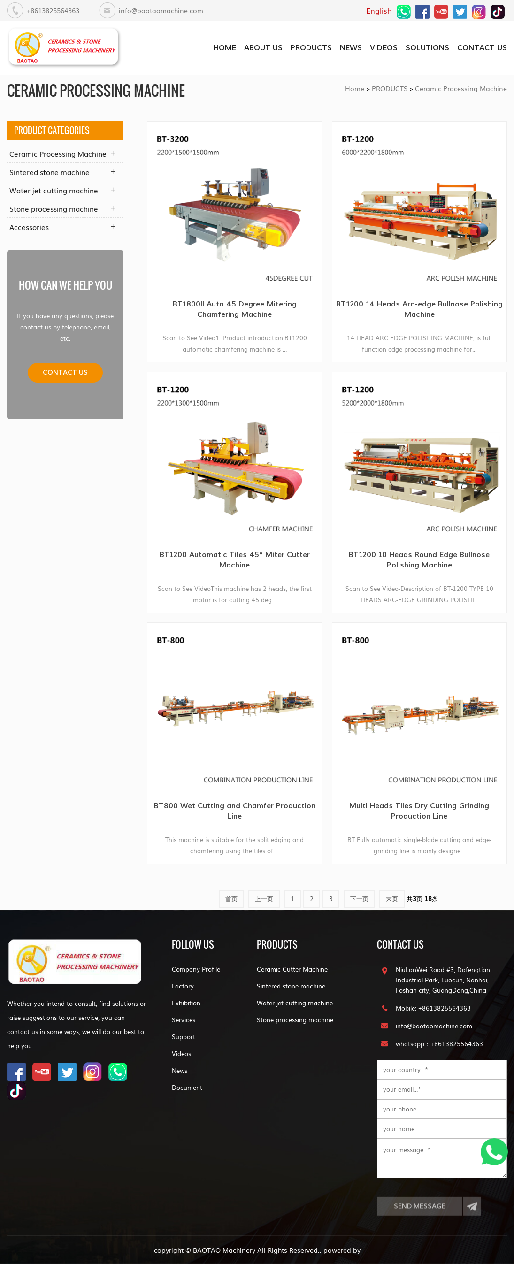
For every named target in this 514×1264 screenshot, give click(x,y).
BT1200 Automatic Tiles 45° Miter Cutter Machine (235, 560)
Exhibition (186, 1002)
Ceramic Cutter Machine (292, 969)
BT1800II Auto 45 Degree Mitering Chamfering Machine (235, 309)
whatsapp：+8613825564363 (439, 1043)
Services (183, 1019)
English (379, 10)
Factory (183, 985)
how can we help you (65, 284)
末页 (392, 898)
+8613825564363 (53, 10)
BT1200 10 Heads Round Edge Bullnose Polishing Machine (419, 560)
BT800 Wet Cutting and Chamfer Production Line (234, 811)
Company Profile (196, 969)
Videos (181, 1053)
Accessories (29, 227)
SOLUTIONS (427, 48)
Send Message (419, 1214)
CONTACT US (482, 48)
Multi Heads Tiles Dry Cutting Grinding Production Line (419, 811)
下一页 (359, 898)
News (179, 1070)
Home (354, 88)
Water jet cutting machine (53, 190)
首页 (231, 898)
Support (183, 1036)
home (225, 48)
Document (187, 1087)
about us (263, 48)
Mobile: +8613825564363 (433, 1008)
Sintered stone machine (49, 172)
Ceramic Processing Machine (461, 88)
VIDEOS (384, 48)
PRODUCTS (311, 48)
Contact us (65, 372)
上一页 (264, 898)
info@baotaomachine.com (161, 10)
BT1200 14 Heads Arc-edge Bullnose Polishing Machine (419, 309)
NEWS (351, 48)
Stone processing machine (53, 208)
